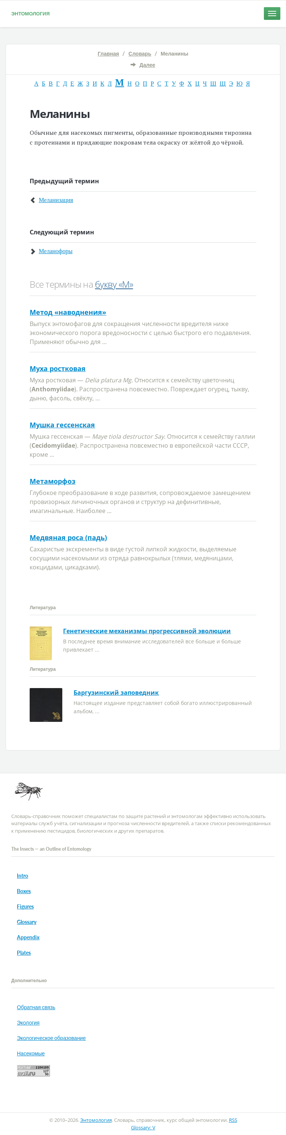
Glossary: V (143, 1127)
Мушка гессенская (62, 424)
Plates (24, 952)
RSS (233, 1120)
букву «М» (114, 284)
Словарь (139, 53)
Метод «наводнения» (68, 312)
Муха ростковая (58, 368)
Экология (28, 1022)
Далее (147, 65)
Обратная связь (36, 1007)
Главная (108, 53)
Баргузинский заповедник (116, 692)
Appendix (28, 937)
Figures (25, 906)
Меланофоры (55, 251)
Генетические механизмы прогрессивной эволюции (147, 631)
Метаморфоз (52, 481)
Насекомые (31, 1053)
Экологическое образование (51, 1038)
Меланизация (56, 200)
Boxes (24, 891)
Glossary (26, 922)
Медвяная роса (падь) (68, 537)
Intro (22, 875)
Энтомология (30, 14)
